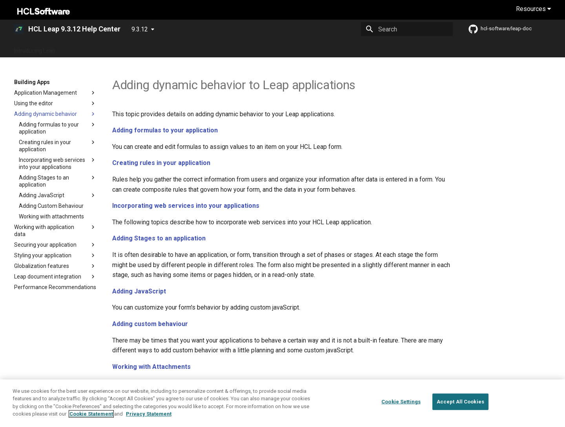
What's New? (80, 48)
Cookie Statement (91, 415)
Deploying (183, 48)
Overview (117, 48)
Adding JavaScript (139, 291)
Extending (304, 48)
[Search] (407, 29)
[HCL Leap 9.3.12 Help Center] (19, 29)
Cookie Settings (401, 402)
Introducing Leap (34, 48)
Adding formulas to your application (165, 130)
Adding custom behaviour (150, 324)
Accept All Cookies (460, 402)
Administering (221, 48)
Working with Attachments (151, 366)
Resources (533, 9)
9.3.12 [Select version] (139, 29)
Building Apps (265, 48)
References (340, 48)
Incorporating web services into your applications (185, 205)
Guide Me (149, 48)
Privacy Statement (148, 415)
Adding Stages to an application (159, 238)
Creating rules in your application (161, 163)
